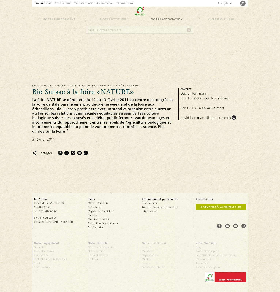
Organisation (150, 255)
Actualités (202, 263)
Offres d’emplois (98, 203)
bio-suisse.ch (43, 3)
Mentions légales (98, 219)
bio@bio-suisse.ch (45, 217)
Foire (61, 131)
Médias (61, 85)
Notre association (167, 26)
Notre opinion (96, 251)
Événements (203, 259)
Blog (198, 247)
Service (146, 263)
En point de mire (98, 255)
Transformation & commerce (93, 3)
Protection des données (103, 223)
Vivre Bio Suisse (221, 26)
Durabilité (40, 247)
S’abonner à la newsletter (221, 206)
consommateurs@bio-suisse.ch (53, 221)
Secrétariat (95, 207)
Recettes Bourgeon (208, 267)
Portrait (146, 247)
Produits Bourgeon (207, 251)
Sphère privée (96, 227)
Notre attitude (113, 26)
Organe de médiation (101, 211)
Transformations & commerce (160, 207)
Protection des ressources (50, 259)
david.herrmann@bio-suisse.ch (205, 117)
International (125, 3)
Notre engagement (59, 26)
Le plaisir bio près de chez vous (215, 255)
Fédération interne (153, 267)
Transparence (42, 267)
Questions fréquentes (101, 247)
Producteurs (63, 3)
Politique (93, 259)
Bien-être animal (44, 251)
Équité (38, 263)
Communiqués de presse (83, 85)
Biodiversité (41, 255)
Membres (148, 251)
